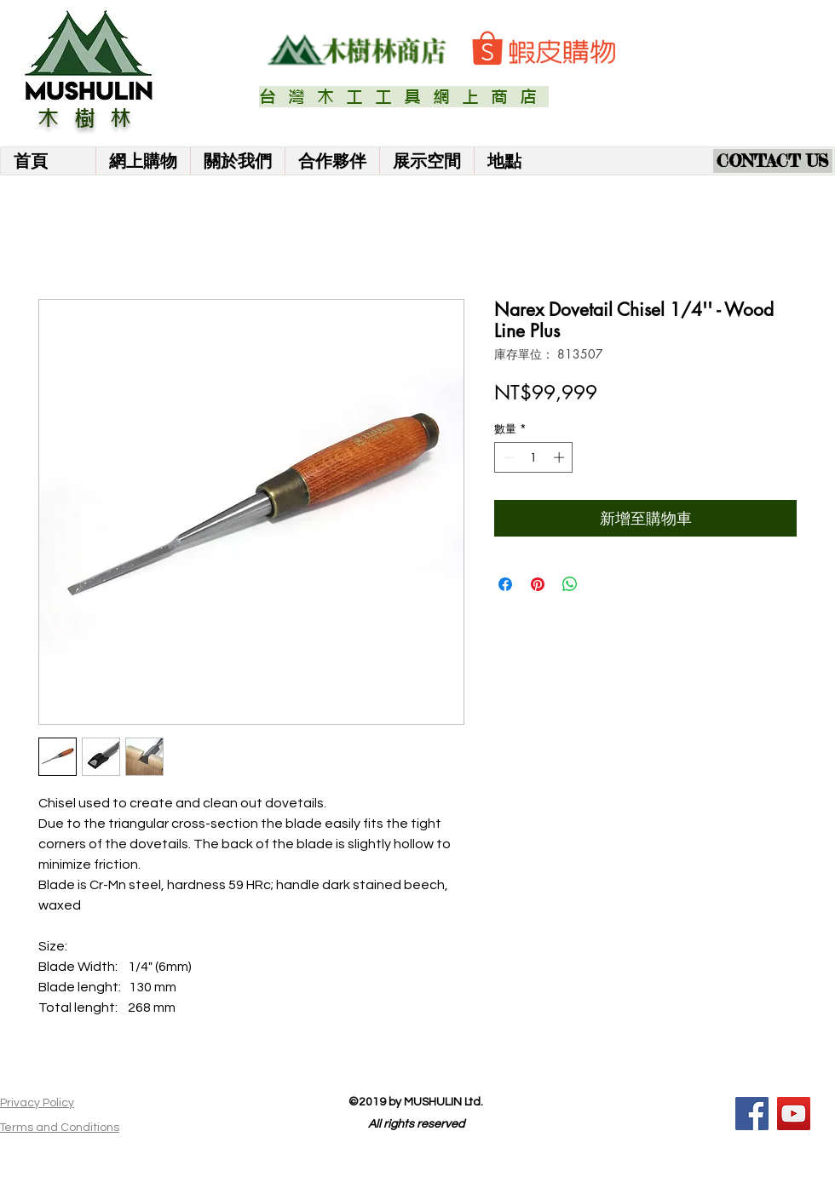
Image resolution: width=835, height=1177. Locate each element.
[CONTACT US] (772, 161)
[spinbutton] (533, 457)
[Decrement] (507, 457)
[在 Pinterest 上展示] (537, 584)
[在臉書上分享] (505, 584)
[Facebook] (752, 1113)
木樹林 (92, 118)
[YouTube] (793, 1113)
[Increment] (560, 457)
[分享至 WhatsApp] (570, 584)
